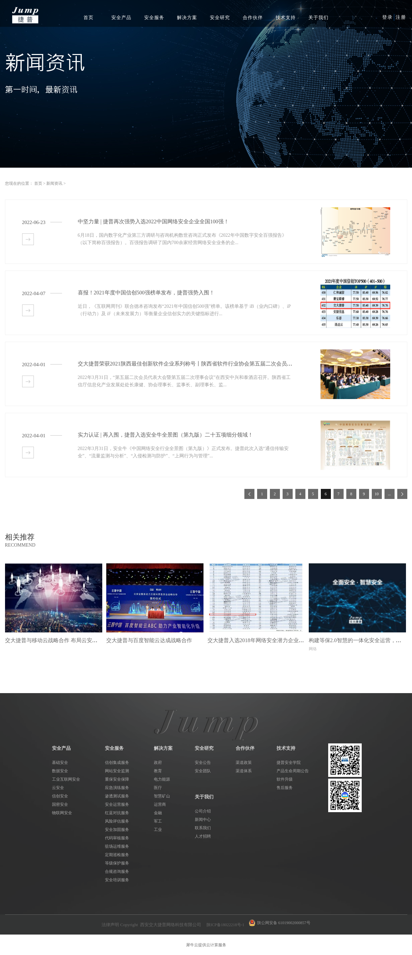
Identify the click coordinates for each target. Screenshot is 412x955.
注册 (401, 17)
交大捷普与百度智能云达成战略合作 (149, 640)
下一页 (402, 494)
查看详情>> (28, 239)
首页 (88, 17)
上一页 (249, 494)
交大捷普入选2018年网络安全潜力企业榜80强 (261, 640)
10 (377, 494)
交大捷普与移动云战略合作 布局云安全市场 (56, 640)
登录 (387, 17)
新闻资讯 (54, 183)
